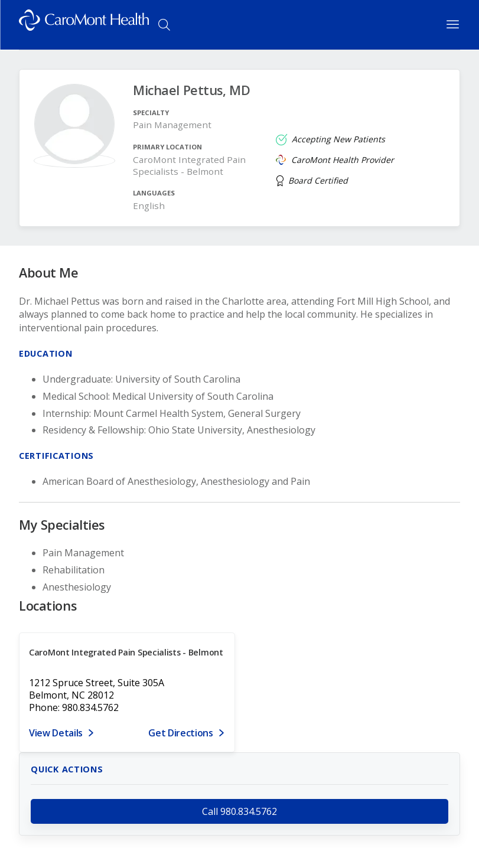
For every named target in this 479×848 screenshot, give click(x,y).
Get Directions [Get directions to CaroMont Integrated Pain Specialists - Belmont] (180, 733)
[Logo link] (84, 24)
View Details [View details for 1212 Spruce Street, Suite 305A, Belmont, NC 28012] (56, 733)
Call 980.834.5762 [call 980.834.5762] (239, 811)
